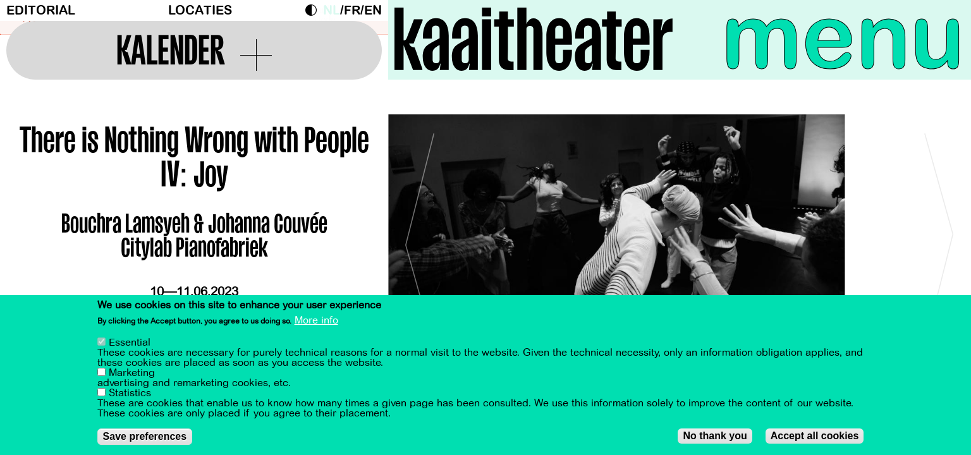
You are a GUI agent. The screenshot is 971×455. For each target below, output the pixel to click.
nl (331, 10)
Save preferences (145, 436)
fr (352, 10)
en (373, 10)
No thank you (715, 435)
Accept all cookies (815, 435)
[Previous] (419, 239)
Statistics (130, 393)
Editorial (40, 10)
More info (316, 321)
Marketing (132, 373)
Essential (129, 342)
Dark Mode (314, 10)
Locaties (200, 10)
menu (843, 37)
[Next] (939, 239)
